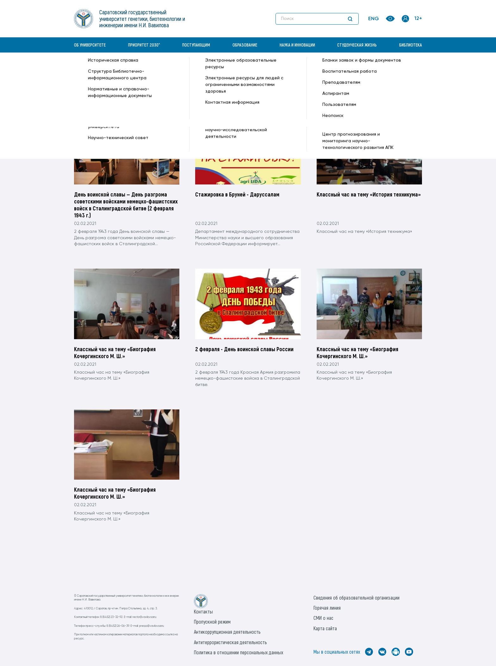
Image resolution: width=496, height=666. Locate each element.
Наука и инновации (297, 44)
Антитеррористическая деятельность (230, 642)
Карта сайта (325, 628)
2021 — (167, 68)
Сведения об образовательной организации (356, 597)
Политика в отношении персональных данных (238, 652)
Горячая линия (327, 608)
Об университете (90, 44)
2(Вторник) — (216, 68)
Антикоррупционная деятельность (227, 632)
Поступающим (196, 44)
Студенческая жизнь (357, 44)
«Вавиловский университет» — (107, 68)
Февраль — (188, 68)
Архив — (150, 68)
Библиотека (410, 44)
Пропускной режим (212, 622)
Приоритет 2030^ (144, 44)
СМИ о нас (323, 618)
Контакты (203, 611)
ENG (373, 19)
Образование (244, 44)
